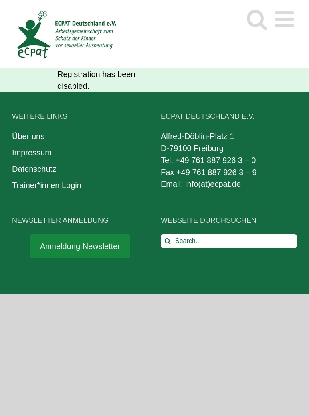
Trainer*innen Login (46, 185)
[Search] (168, 241)
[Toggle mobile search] (257, 19)
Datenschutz (34, 169)
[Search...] (229, 241)
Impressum (32, 152)
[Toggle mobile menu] (286, 19)
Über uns (28, 136)
